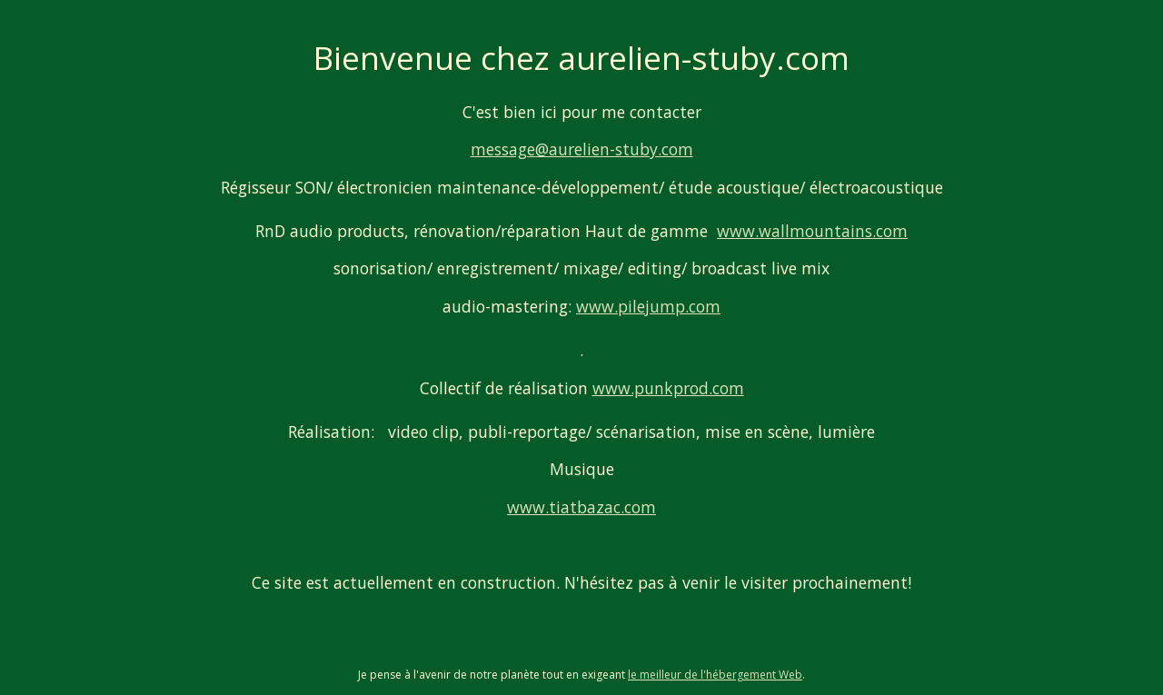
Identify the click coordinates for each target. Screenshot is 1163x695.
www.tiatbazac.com (581, 507)
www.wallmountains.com (812, 231)
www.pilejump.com (648, 306)
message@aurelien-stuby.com (582, 149)
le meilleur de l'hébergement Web (715, 674)
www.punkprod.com (668, 388)
